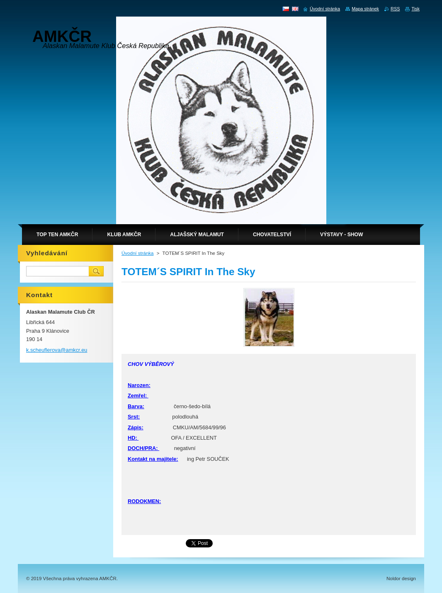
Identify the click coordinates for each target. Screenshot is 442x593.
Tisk (415, 8)
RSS (395, 8)
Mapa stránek (365, 8)
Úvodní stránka (137, 253)
